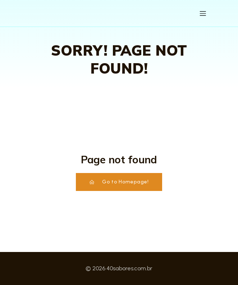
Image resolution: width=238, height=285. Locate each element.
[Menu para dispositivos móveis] (203, 13)
